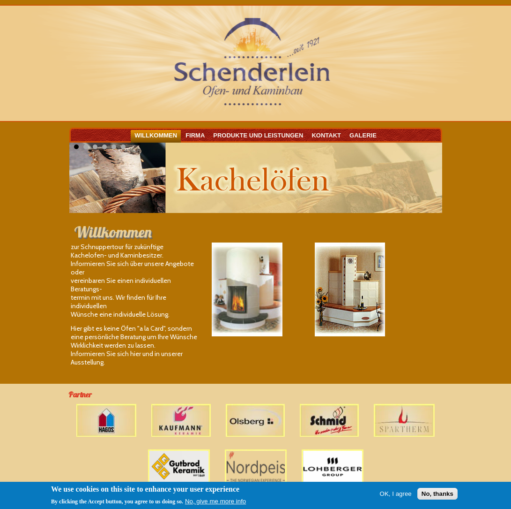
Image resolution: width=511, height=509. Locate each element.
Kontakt (326, 135)
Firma (195, 135)
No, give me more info (215, 501)
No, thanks (437, 494)
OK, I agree (396, 494)
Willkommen (155, 135)
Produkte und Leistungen (258, 135)
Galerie (363, 135)
